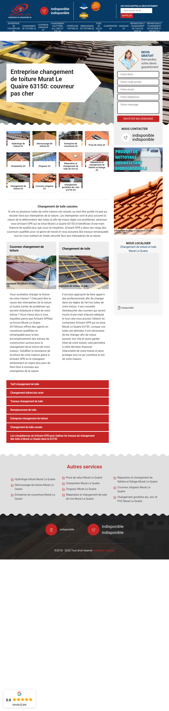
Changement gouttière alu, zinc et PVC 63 (57, 27)
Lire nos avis (19, 704)
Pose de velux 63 (99, 27)
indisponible (60, 9)
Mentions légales (104, 550)
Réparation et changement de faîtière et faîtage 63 (154, 27)
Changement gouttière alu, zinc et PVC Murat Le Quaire (137, 499)
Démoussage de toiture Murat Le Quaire (34, 487)
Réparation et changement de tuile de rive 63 (137, 27)
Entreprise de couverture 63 (14, 27)
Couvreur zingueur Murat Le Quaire (133, 489)
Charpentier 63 (110, 27)
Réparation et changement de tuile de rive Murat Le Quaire (86, 496)
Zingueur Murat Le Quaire (81, 489)
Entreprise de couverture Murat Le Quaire (35, 496)
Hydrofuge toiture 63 (72, 27)
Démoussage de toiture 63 (87, 27)
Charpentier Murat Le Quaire (83, 483)
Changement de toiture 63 (29, 27)
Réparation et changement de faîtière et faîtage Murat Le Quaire (137, 479)
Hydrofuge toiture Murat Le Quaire (35, 479)
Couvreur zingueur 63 (43, 27)
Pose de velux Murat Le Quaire (84, 477)
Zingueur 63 (123, 27)
